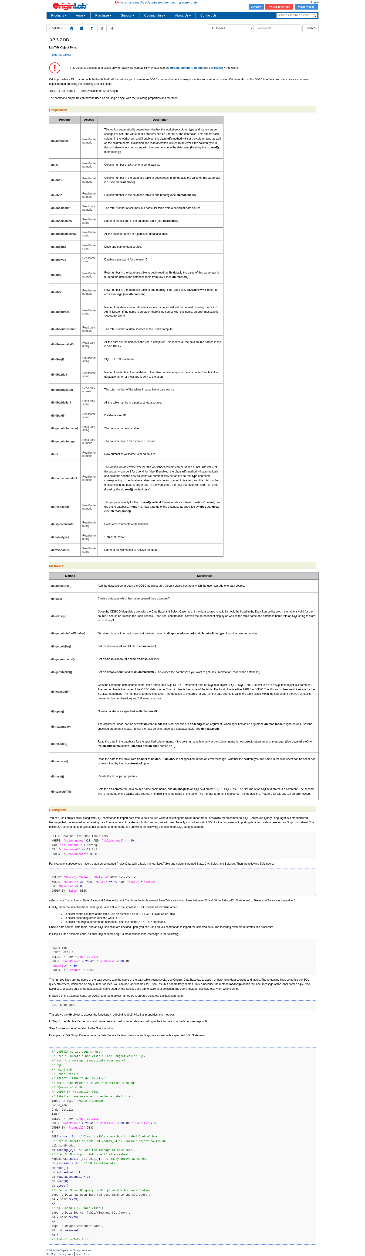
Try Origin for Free (279, 6)
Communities (155, 15)
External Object (61, 54)
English (56, 28)
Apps (81, 15)
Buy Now (256, 6)
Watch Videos (306, 6)
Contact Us (208, 15)
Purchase (103, 15)
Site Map (50, 1254)
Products (58, 15)
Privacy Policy (66, 1254)
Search (310, 28)
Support (128, 15)
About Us (183, 15)
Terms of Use (83, 1254)
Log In (315, 2)
